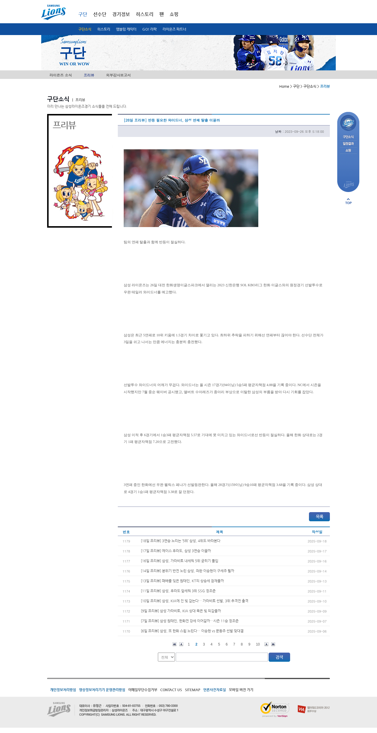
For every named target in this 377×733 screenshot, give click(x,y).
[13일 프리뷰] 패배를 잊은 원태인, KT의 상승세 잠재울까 (182, 581)
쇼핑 (174, 14)
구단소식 (84, 29)
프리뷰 (89, 74)
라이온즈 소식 (60, 74)
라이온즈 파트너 (174, 29)
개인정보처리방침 (63, 690)
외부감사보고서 (118, 74)
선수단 (99, 14)
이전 (181, 644)
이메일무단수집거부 (142, 690)
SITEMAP (192, 690)
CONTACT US (171, 690)
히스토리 (103, 29)
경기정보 (121, 14)
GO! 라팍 (149, 29)
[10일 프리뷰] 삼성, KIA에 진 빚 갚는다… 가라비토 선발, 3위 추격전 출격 (194, 601)
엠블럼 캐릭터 (126, 29)
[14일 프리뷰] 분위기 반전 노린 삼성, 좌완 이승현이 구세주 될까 (187, 571)
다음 (266, 644)
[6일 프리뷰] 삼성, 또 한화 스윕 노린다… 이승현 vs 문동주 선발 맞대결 (192, 631)
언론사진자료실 (214, 690)
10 (258, 644)
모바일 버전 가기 (241, 690)
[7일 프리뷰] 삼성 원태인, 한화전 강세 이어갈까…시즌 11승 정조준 (190, 621)
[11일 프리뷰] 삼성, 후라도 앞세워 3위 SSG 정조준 (178, 591)
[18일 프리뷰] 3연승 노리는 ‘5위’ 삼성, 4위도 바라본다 (180, 541)
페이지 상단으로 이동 (348, 201)
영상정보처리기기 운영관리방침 (102, 690)
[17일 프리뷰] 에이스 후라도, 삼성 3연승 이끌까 (176, 551)
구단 (82, 14)
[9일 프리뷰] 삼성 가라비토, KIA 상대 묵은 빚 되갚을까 (181, 611)
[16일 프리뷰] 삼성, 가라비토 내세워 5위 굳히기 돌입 (179, 561)
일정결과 (348, 143)
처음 (174, 644)
